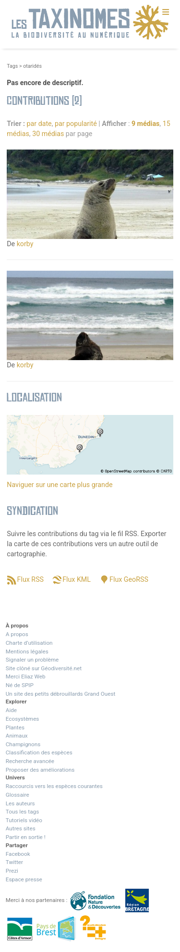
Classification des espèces (39, 752)
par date (39, 123)
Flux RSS (30, 579)
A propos (17, 634)
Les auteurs (20, 803)
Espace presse (24, 879)
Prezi (12, 870)
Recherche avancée (30, 761)
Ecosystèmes (22, 718)
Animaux (17, 735)
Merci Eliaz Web (26, 676)
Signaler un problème (32, 659)
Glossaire (17, 794)
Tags (12, 66)
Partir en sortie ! (26, 837)
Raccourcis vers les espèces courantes (54, 786)
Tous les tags (22, 811)
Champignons (23, 744)
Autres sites (21, 828)
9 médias (145, 123)
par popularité (76, 123)
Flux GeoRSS (128, 579)
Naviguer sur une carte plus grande (59, 485)
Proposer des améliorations (40, 769)
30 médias (48, 134)
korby (25, 244)
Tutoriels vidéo (24, 820)
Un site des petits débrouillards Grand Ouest (61, 693)
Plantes (15, 727)
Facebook (18, 854)
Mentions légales (27, 651)
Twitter (14, 862)
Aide (11, 710)
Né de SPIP (20, 685)
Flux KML (76, 579)
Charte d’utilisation (29, 642)
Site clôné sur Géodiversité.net (44, 668)
